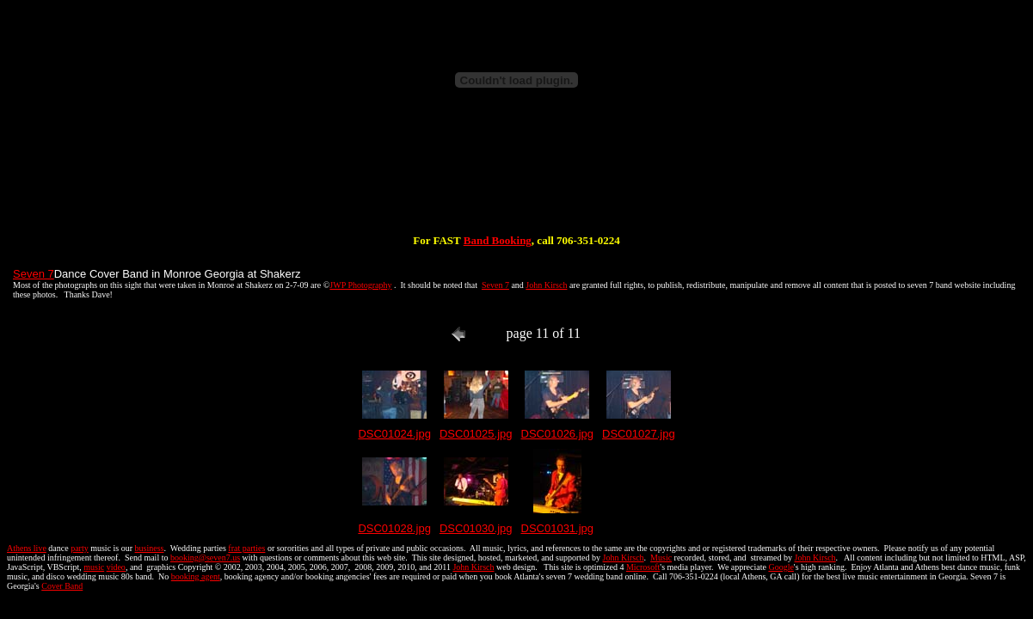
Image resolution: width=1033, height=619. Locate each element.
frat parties (246, 548)
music (93, 567)
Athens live (26, 548)
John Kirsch (546, 285)
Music (661, 557)
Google (780, 567)
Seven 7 (33, 273)
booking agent (195, 576)
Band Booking (498, 240)
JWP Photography (360, 285)
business (149, 548)
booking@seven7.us (205, 557)
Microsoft (643, 567)
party (80, 548)
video (116, 567)
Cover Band (62, 586)
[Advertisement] (517, 179)
